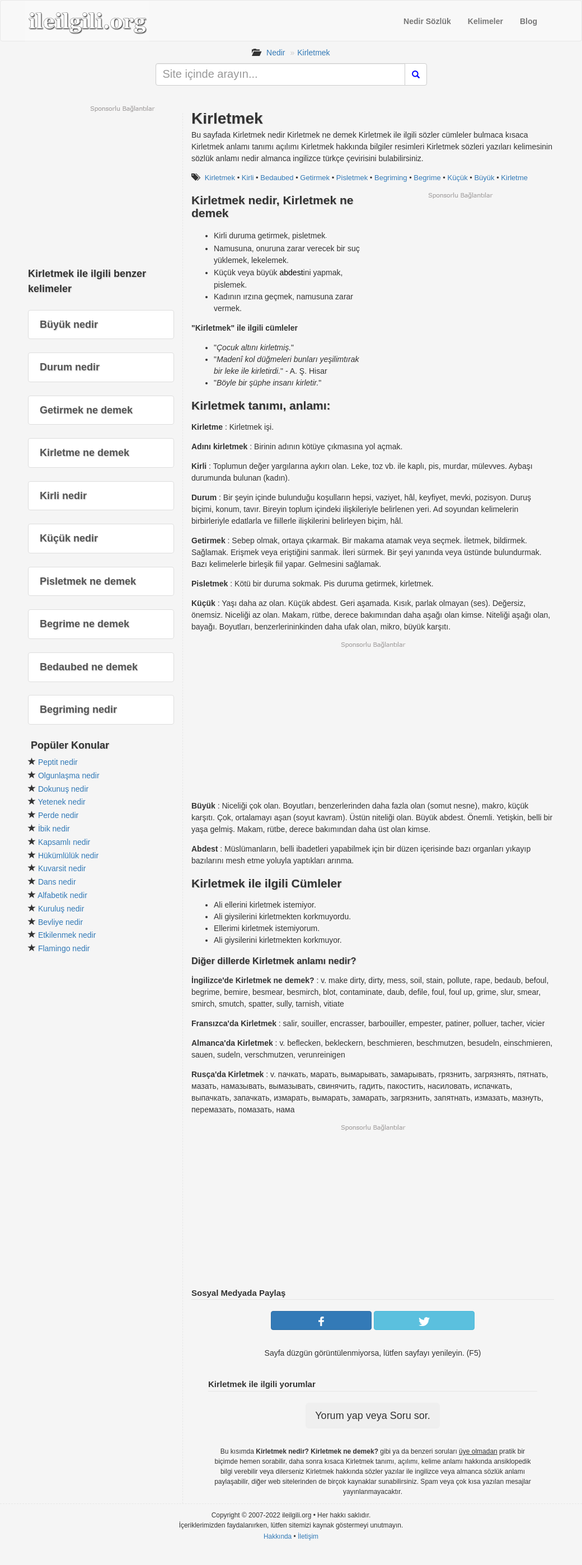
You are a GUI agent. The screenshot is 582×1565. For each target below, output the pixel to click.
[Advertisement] (460, 278)
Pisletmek (352, 177)
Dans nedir (57, 881)
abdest (291, 272)
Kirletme (514, 177)
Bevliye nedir (60, 922)
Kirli (248, 177)
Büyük (484, 177)
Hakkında (278, 1536)
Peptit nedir (58, 762)
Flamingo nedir (64, 948)
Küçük (458, 177)
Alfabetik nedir (62, 895)
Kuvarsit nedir (62, 868)
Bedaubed (276, 177)
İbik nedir (54, 828)
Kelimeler (485, 21)
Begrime (427, 177)
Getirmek (315, 177)
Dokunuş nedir (63, 788)
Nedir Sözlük (427, 21)
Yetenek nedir (62, 801)
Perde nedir (58, 815)
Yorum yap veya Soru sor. (372, 1415)
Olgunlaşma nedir (69, 775)
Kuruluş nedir (61, 908)
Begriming (390, 177)
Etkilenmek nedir (67, 934)
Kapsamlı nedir (64, 842)
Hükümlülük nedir (68, 855)
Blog (528, 21)
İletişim (308, 1536)
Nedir (275, 52)
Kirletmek (313, 52)
